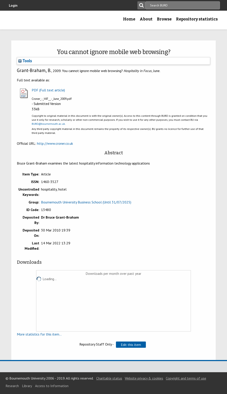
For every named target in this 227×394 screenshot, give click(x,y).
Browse (164, 19)
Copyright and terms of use (186, 378)
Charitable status (109, 378)
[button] (131, 345)
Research (12, 386)
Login (13, 5)
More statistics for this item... (39, 334)
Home (129, 19)
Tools (25, 60)
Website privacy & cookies (144, 378)
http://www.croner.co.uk (55, 143)
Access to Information (51, 386)
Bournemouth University (35, 20)
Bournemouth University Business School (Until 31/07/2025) (86, 202)
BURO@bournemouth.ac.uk (48, 123)
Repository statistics (197, 19)
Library (27, 386)
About (146, 19)
